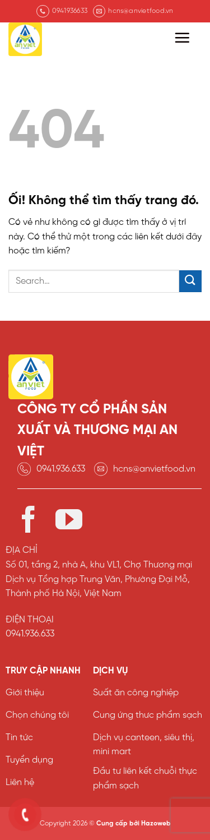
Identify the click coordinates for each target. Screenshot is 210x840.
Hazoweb (156, 823)
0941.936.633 (60, 469)
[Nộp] (190, 281)
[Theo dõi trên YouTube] (68, 522)
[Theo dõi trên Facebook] (28, 522)
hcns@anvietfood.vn (154, 469)
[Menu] (182, 37)
